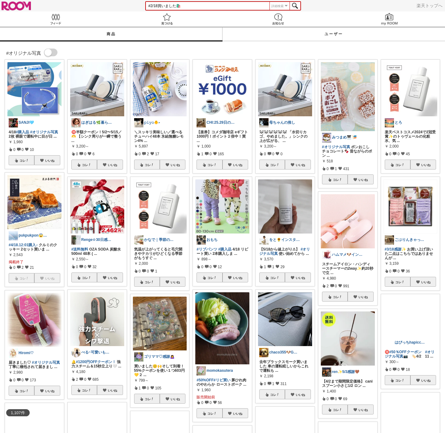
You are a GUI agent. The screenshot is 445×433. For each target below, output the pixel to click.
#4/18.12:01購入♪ (23, 245)
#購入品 (22, 132)
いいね (49, 160)
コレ (24, 160)
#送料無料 (79, 249)
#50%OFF (205, 380)
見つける (166, 19)
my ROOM (389, 19)
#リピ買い (222, 380)
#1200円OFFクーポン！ (96, 362)
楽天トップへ (430, 5)
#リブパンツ (207, 249)
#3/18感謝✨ (395, 249)
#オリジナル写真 (44, 132)
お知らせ (278, 19)
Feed (55, 19)
